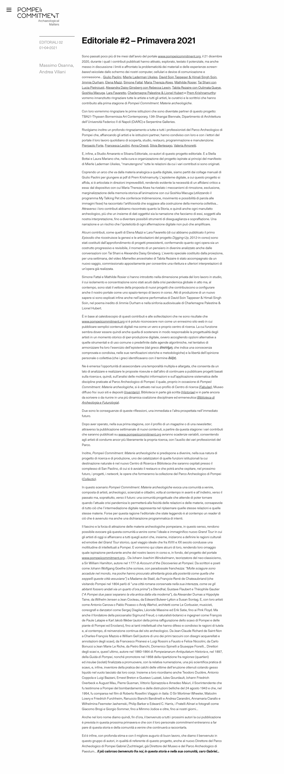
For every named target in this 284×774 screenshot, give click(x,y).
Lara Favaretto (116, 93)
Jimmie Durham (93, 82)
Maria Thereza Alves (158, 82)
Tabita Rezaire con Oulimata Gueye (196, 87)
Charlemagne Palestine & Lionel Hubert (155, 93)
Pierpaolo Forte (92, 145)
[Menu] (9, 9)
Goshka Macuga (93, 93)
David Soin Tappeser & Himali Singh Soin (188, 77)
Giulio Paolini (112, 77)
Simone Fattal (133, 82)
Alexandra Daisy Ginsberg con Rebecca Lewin (138, 87)
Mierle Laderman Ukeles (140, 77)
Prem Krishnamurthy (201, 93)
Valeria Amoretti (185, 145)
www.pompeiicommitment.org (179, 56)
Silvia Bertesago (161, 145)
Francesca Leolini (117, 145)
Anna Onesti (140, 145)
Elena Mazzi (113, 82)
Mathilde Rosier (185, 82)
